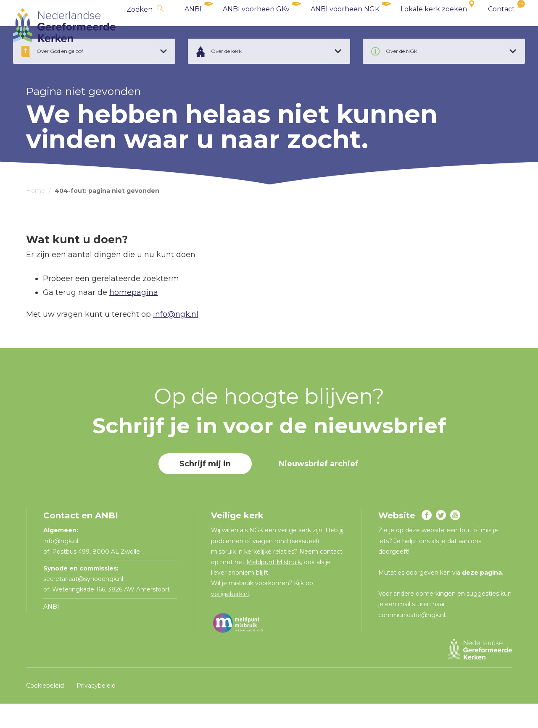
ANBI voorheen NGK (332, 25)
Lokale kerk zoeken (421, 25)
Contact (488, 25)
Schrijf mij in (205, 488)
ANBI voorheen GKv (243, 25)
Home (35, 215)
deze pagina (482, 597)
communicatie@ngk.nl (411, 639)
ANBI (180, 25)
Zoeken (126, 25)
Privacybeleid (96, 709)
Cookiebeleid (45, 709)
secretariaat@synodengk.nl (83, 603)
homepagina (133, 316)
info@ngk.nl (175, 338)
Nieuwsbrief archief (319, 488)
